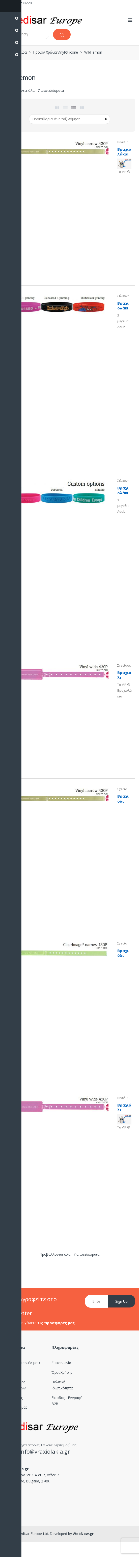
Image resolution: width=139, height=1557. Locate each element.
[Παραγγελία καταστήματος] (69, 119)
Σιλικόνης (123, 297)
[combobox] (26, 34)
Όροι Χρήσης (61, 1372)
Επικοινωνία (61, 1362)
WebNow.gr (83, 1533)
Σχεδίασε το (124, 667)
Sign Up (121, 1301)
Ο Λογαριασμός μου (24, 1362)
